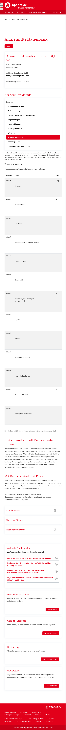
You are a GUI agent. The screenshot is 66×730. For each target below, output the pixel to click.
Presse (51, 719)
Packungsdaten (14, 142)
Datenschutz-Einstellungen (13, 719)
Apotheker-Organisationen (35, 719)
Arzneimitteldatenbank (38, 12)
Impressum (24, 712)
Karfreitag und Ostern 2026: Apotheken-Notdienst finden (29, 558)
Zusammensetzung (15, 137)
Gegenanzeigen (14, 120)
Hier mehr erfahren (49, 659)
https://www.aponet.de (54, 707)
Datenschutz (36, 712)
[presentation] (60, 12)
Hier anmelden (51, 686)
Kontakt (37, 715)
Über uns (38, 721)
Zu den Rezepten (50, 633)
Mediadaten (8, 721)
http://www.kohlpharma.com (18, 76)
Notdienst (9, 12)
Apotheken (21, 12)
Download (27, 715)
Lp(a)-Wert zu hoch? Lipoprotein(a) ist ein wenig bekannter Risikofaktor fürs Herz (30, 578)
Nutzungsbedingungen (12, 715)
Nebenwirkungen (14, 124)
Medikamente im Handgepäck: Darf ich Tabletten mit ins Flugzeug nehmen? (29, 564)
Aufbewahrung (14, 111)
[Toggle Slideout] (59, 5)
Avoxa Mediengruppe (24, 721)
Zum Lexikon (52, 609)
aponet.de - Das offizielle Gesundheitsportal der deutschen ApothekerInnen (19, 5)
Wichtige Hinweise (15, 128)
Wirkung (11, 133)
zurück (8, 46)
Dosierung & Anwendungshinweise (21, 115)
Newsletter (50, 721)
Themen (54, 12)
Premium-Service (10, 712)
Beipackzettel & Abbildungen (19, 146)
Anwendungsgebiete (16, 106)
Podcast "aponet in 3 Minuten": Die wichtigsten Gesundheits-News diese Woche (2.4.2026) (25, 571)
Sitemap (48, 715)
